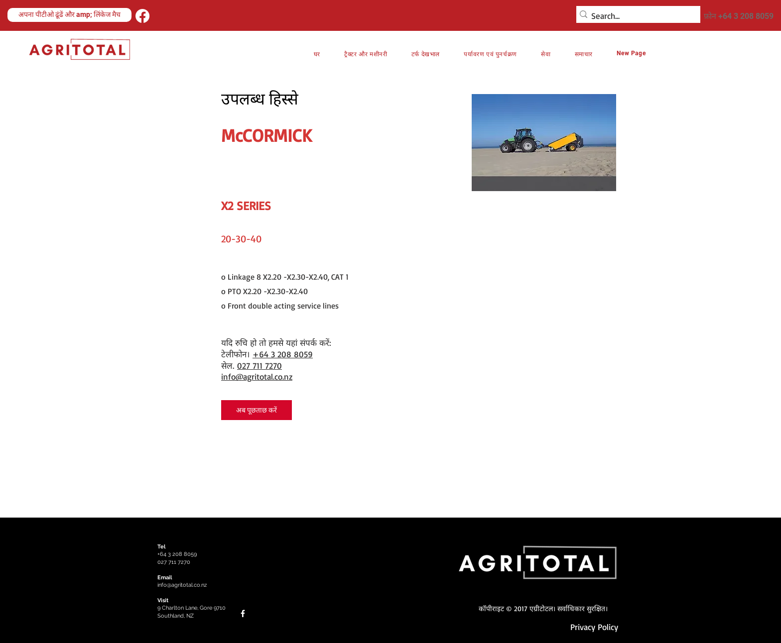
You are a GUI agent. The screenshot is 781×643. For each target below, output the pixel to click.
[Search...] (635, 16)
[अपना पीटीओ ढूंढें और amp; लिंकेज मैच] (69, 15)
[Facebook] (142, 16)
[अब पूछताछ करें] (256, 410)
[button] (490, 54)
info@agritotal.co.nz (256, 376)
